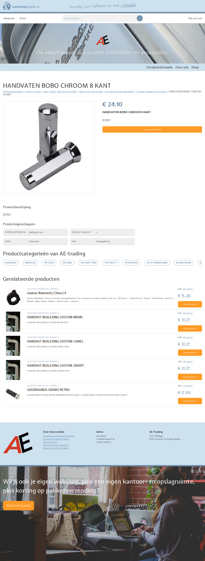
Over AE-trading (50, 442)
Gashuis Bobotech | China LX (46, 293)
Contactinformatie (159, 67)
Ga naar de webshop (152, 129)
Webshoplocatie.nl (13, 91)
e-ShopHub (128, 5)
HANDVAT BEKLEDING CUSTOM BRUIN (54, 317)
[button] (48, 192)
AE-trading (188, 289)
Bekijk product (190, 304)
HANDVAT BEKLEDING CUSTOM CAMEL (55, 341)
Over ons (181, 67)
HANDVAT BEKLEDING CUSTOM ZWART (55, 365)
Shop (195, 67)
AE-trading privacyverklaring (56, 445)
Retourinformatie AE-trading (56, 448)
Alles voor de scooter (91, 91)
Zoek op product (71, 18)
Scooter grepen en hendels (151, 91)
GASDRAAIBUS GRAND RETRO (48, 390)
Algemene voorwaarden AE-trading (59, 436)
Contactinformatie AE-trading (56, 439)
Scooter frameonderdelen (120, 91)
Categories (9, 18)
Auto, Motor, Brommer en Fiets (60, 91)
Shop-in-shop (33, 91)
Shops (22, 18)
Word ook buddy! (18, 505)
